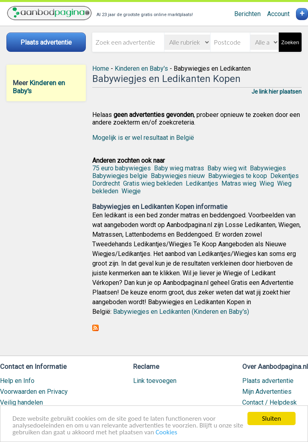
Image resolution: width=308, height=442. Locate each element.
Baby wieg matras (179, 168)
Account (278, 14)
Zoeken (290, 42)
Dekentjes (284, 176)
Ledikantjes (202, 183)
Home (100, 68)
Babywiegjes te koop (237, 176)
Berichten (247, 14)
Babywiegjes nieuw (178, 176)
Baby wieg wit (227, 168)
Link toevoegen (154, 381)
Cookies (166, 432)
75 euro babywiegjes (121, 168)
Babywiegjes (268, 168)
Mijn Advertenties (267, 391)
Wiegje (131, 191)
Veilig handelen (21, 402)
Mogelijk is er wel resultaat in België (143, 137)
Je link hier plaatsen (276, 91)
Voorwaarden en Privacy (34, 391)
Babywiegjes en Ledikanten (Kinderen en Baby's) (181, 311)
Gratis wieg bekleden (152, 183)
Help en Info (17, 381)
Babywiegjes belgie (120, 176)
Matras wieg (238, 183)
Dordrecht (106, 183)
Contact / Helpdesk (269, 402)
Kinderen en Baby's (141, 68)
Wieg (266, 183)
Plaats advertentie (268, 381)
